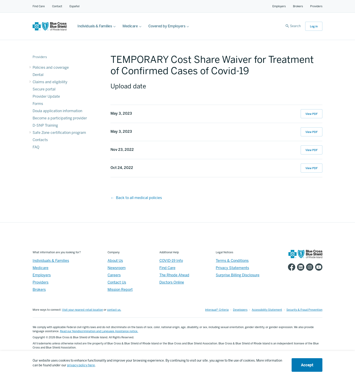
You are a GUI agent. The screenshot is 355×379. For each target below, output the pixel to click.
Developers (240, 309)
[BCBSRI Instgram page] (308, 267)
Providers (316, 6)
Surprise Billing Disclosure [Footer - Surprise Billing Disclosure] (237, 275)
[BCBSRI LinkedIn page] (299, 267)
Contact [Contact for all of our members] (57, 6)
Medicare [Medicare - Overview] (40, 268)
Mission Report (120, 289)
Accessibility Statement (267, 309)
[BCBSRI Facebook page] (290, 267)
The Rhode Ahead (174, 275)
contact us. (114, 309)
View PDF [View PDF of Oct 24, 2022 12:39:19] (311, 168)
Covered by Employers (166, 26)
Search (295, 26)
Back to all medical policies (139, 198)
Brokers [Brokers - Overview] (39, 289)
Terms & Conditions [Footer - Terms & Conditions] (232, 260)
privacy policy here (81, 365)
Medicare (130, 26)
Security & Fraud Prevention (304, 309)
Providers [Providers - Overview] (40, 282)
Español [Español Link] (74, 6)
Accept (307, 365)
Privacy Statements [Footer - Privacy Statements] (232, 268)
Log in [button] (314, 26)
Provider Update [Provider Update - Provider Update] (46, 96)
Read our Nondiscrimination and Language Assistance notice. (99, 331)
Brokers (298, 6)
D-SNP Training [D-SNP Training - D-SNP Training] (45, 125)
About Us (115, 260)
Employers (279, 6)
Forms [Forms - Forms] (38, 104)
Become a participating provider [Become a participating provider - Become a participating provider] (60, 118)
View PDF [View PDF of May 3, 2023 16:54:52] (311, 114)
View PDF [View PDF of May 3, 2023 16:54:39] (311, 132)
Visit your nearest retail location (82, 309)
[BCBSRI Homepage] (50, 29)
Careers (114, 275)
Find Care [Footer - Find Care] (167, 268)
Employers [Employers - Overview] (42, 275)
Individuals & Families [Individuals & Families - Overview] (51, 260)
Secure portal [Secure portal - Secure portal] (44, 89)
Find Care (39, 6)
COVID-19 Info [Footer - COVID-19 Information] (171, 260)
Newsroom (117, 268)
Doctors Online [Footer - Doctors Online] (171, 282)
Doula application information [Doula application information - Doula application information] (57, 111)
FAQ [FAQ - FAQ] (36, 147)
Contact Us (117, 282)
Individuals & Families (94, 26)
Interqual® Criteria (217, 309)
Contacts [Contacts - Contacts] (40, 140)
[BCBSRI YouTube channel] (317, 267)
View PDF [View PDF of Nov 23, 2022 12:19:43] (311, 150)
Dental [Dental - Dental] (38, 75)
